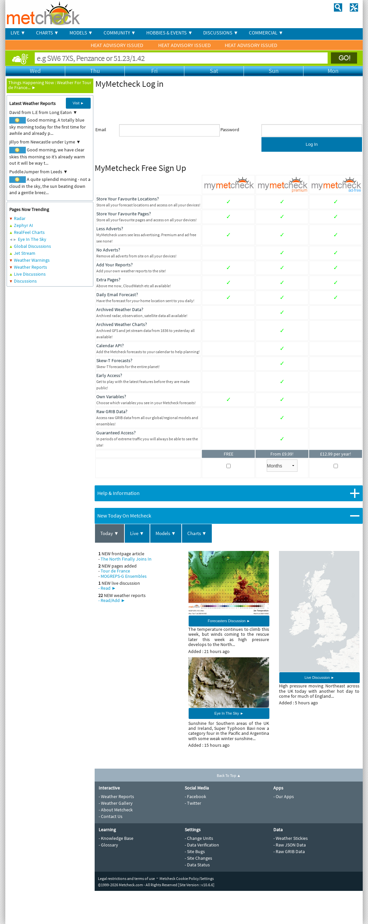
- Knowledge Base (116, 838)
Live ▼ (137, 533)
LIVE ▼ (18, 32)
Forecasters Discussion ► (229, 621)
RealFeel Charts (29, 232)
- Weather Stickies (290, 838)
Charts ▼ (197, 533)
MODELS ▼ (81, 32)
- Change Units (199, 838)
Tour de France (115, 571)
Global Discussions (32, 246)
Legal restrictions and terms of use (126, 878)
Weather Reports (30, 267)
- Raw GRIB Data (289, 851)
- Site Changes (198, 858)
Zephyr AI (23, 225)
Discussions (25, 281)
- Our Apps (283, 796)
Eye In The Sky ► (229, 713)
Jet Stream (24, 253)
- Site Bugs (195, 851)
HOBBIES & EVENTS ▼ (169, 32)
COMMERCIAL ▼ (266, 32)
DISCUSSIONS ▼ (220, 32)
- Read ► (107, 588)
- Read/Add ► (111, 600)
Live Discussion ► (319, 677)
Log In (312, 144)
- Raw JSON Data (289, 845)
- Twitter (193, 803)
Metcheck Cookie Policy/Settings (187, 878)
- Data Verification (202, 845)
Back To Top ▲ (229, 775)
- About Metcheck (116, 810)
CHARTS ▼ (47, 32)
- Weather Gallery (116, 803)
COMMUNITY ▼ (120, 32)
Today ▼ (109, 533)
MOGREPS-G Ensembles (124, 576)
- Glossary (108, 845)
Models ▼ (166, 533)
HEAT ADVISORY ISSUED (117, 45)
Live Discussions (30, 274)
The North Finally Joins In (126, 559)
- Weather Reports (116, 796)
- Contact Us (110, 816)
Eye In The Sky (32, 239)
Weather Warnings (32, 260)
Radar (19, 218)
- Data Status (197, 865)
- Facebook (195, 796)
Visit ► (78, 103)
